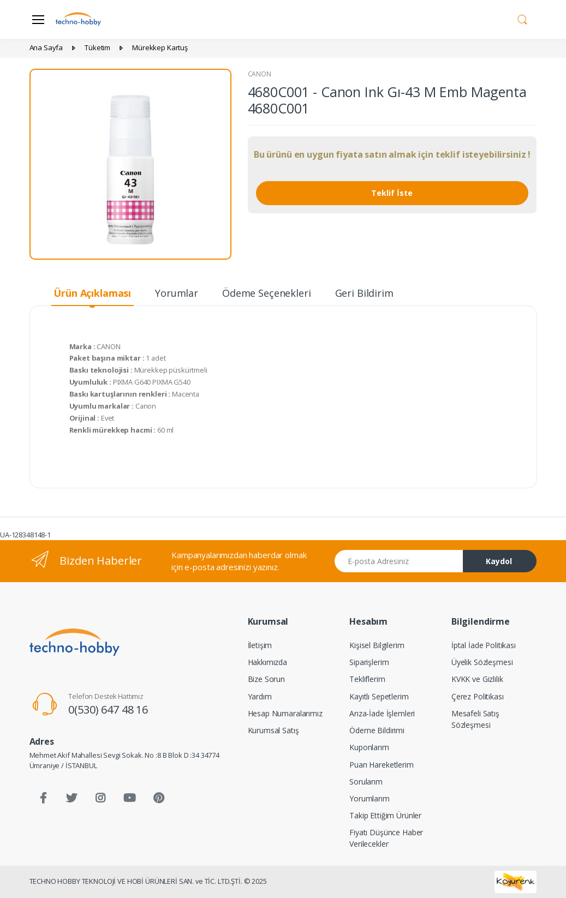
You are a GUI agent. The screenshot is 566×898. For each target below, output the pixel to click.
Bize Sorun (266, 679)
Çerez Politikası (477, 696)
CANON (259, 74)
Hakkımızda (268, 662)
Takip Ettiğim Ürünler (385, 815)
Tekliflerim (367, 679)
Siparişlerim (369, 662)
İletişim (260, 645)
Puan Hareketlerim (381, 764)
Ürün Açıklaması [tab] (92, 293)
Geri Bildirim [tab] (364, 293)
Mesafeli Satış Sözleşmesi (475, 719)
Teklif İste (392, 193)
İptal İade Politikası (483, 645)
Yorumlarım (369, 798)
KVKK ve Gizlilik (477, 679)
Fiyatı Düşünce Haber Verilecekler (386, 838)
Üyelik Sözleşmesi (482, 662)
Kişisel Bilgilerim (376, 645)
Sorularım (366, 781)
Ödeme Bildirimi (376, 730)
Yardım (260, 696)
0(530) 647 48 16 (108, 709)
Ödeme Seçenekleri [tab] (266, 293)
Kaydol (499, 561)
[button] (522, 18)
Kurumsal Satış (273, 730)
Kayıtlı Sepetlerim (378, 696)
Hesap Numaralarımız (285, 713)
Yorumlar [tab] (176, 293)
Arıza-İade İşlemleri (382, 713)
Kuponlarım (369, 747)
